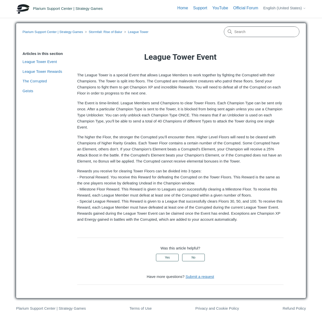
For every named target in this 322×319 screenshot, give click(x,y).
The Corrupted (35, 81)
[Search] (261, 32)
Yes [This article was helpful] (167, 257)
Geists (28, 91)
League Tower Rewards (42, 71)
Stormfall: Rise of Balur (105, 32)
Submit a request (199, 276)
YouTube (220, 8)
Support (200, 8)
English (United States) (284, 8)
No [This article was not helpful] (193, 257)
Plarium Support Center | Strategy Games (53, 32)
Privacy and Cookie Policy (217, 308)
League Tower (138, 32)
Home (182, 8)
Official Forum (245, 8)
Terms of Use (141, 308)
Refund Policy (294, 308)
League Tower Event (40, 61)
